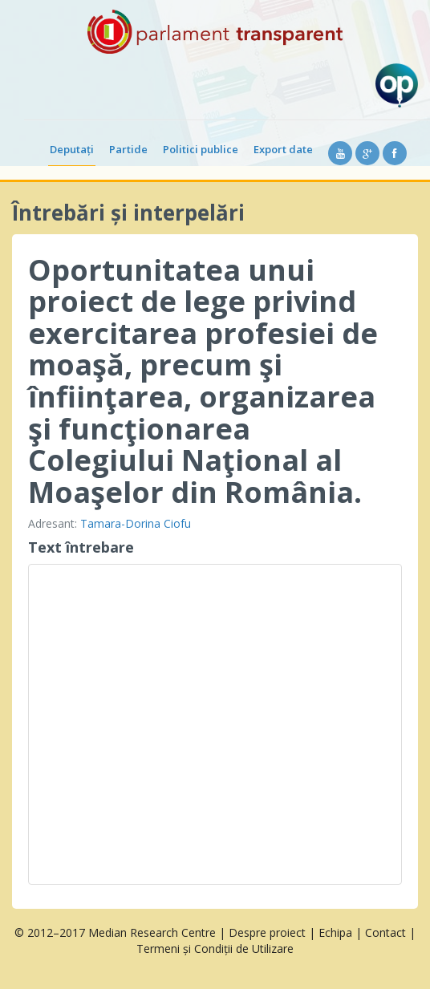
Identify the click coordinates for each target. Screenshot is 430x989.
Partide (128, 149)
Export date (283, 149)
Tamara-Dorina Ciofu (135, 523)
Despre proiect (267, 932)
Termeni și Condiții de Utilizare (215, 948)
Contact (385, 932)
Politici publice (200, 149)
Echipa (335, 932)
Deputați (72, 149)
